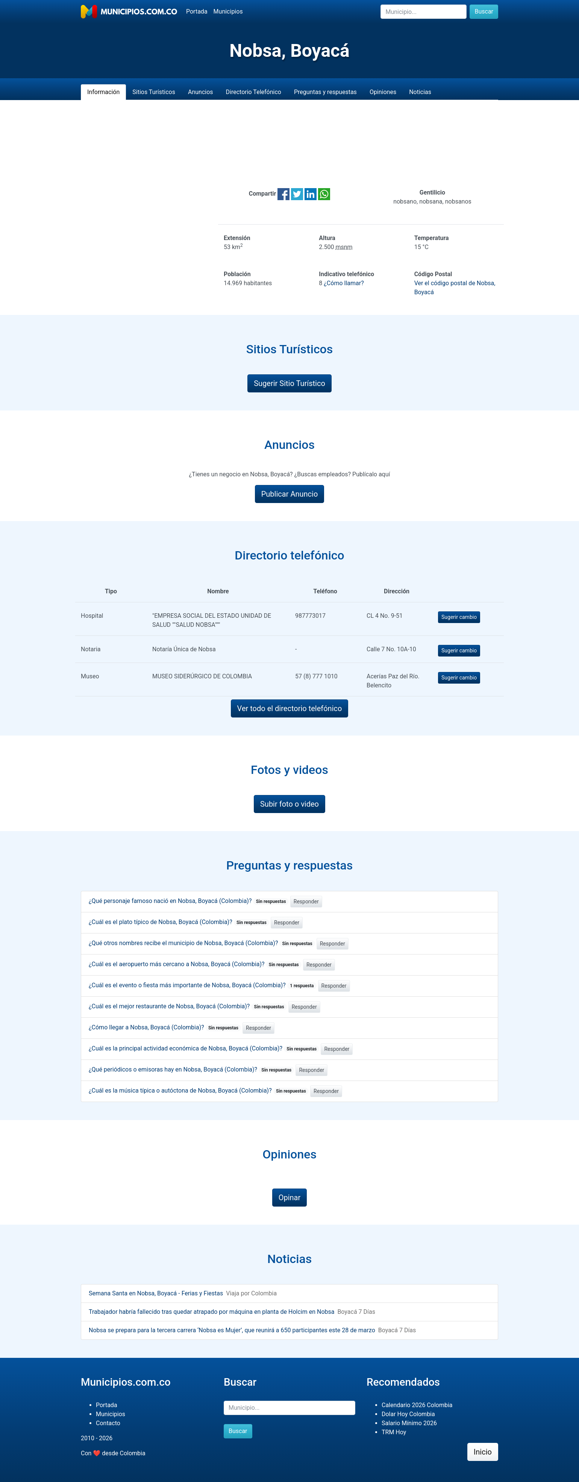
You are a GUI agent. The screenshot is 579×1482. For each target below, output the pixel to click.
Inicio (483, 1451)
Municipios (228, 11)
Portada (197, 11)
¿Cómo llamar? (344, 283)
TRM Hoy (394, 1432)
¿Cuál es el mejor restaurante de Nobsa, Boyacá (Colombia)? (188, 1006)
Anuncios (200, 92)
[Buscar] (423, 12)
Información (103, 92)
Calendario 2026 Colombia (417, 1405)
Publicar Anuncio (289, 494)
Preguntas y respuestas (325, 92)
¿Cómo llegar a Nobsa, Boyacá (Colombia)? (165, 1027)
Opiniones (383, 92)
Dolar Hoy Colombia (408, 1414)
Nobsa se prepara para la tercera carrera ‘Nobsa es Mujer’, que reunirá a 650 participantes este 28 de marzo (232, 1330)
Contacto (108, 1423)
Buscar (483, 11)
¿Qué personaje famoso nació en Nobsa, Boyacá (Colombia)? (189, 900)
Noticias (420, 92)
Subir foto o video (289, 804)
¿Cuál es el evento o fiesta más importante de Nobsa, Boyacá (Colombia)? (203, 985)
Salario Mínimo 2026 (409, 1423)
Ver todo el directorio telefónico (289, 708)
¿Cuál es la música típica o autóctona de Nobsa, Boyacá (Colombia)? (199, 1090)
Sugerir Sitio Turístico (289, 383)
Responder (306, 901)
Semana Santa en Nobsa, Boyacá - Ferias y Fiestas (156, 1293)
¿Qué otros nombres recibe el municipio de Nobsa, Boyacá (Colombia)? (202, 943)
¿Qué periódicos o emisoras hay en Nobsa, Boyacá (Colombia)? (191, 1069)
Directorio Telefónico (253, 92)
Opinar (290, 1197)
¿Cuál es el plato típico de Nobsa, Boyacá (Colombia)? (179, 922)
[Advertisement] (289, 144)
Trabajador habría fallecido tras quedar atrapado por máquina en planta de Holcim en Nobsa (211, 1311)
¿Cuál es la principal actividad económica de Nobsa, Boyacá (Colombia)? (204, 1048)
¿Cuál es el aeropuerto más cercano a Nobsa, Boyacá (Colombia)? (195, 964)
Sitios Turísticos (153, 92)
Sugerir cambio (459, 617)
